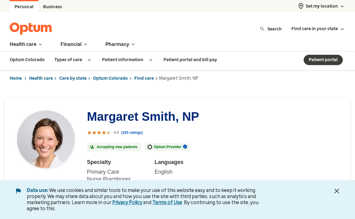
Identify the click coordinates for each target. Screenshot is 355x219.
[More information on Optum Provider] (185, 146)
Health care (41, 78)
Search (271, 29)
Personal (24, 6)
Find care (144, 78)
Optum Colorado (110, 78)
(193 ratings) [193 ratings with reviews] (132, 132)
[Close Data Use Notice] (336, 191)
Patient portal (323, 59)
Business (52, 6)
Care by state (73, 78)
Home (16, 78)
